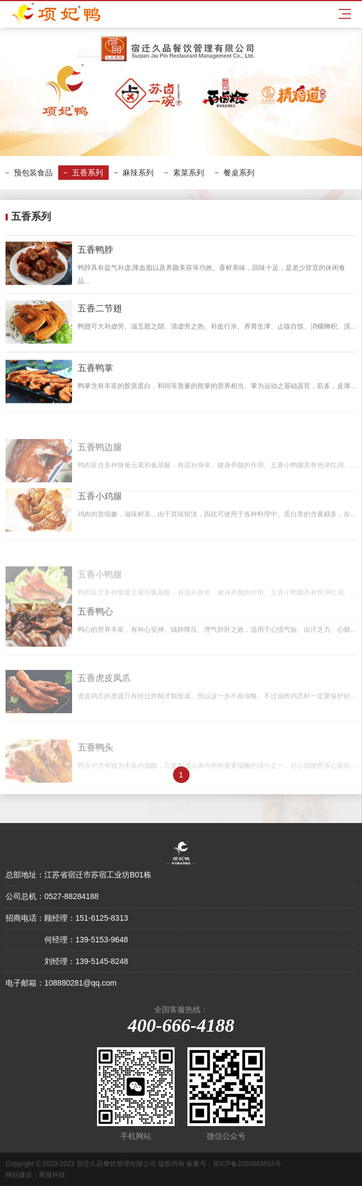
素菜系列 (188, 172)
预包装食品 (33, 172)
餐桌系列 (238, 172)
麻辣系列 (138, 172)
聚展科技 (52, 1175)
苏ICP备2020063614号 (247, 1164)
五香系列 (87, 172)
